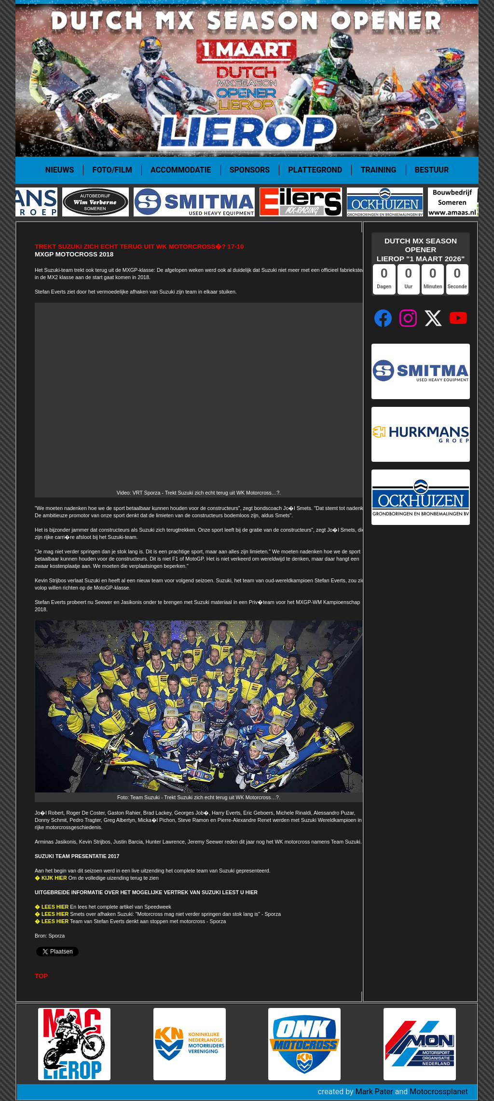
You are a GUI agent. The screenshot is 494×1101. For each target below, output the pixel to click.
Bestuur (432, 170)
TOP (41, 976)
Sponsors (250, 170)
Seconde (457, 286)
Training (379, 170)
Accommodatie (181, 170)
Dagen (384, 286)
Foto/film (112, 170)
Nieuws (59, 170)
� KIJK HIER (51, 878)
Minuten (433, 286)
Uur (408, 286)
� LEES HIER (52, 907)
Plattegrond (315, 170)
